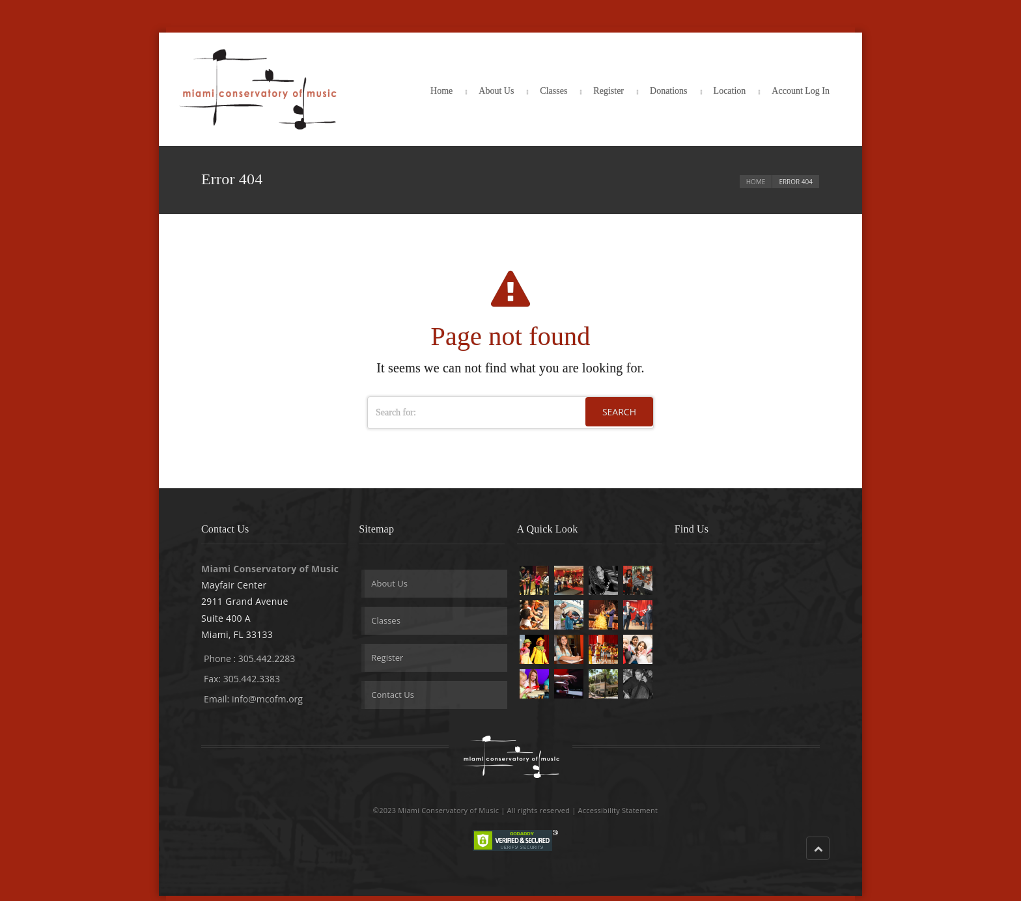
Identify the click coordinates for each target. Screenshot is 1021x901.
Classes (553, 91)
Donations (669, 91)
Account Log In (801, 91)
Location (730, 91)
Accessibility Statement (618, 810)
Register (608, 91)
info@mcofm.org (267, 699)
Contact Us (392, 694)
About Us (496, 91)
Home (441, 91)
